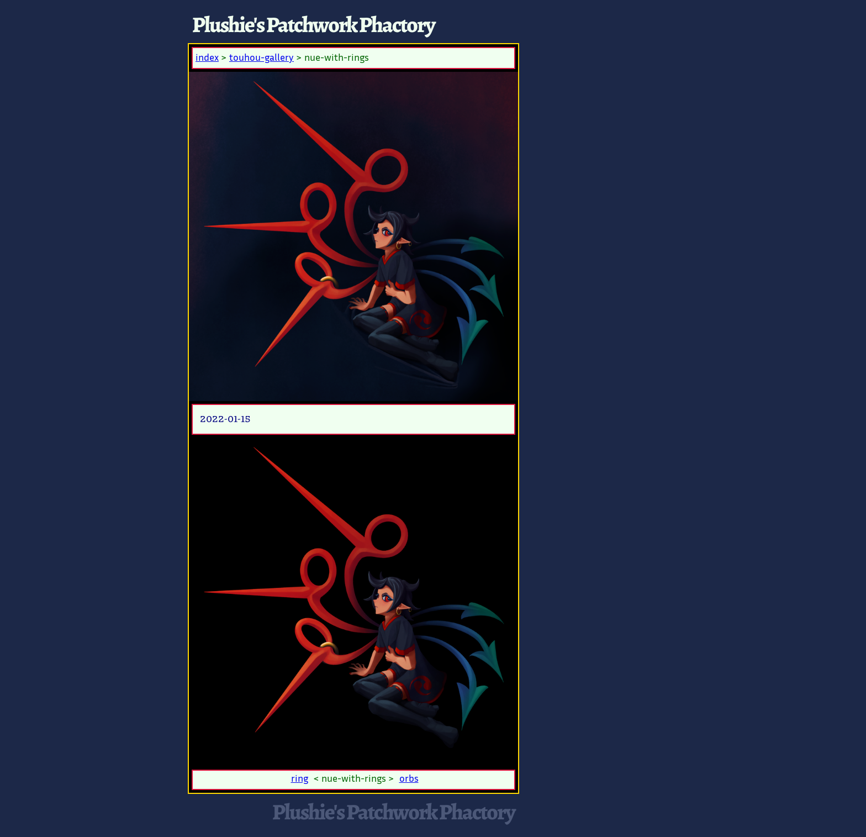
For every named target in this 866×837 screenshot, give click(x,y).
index (207, 58)
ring (299, 779)
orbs (409, 779)
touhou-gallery (261, 58)
